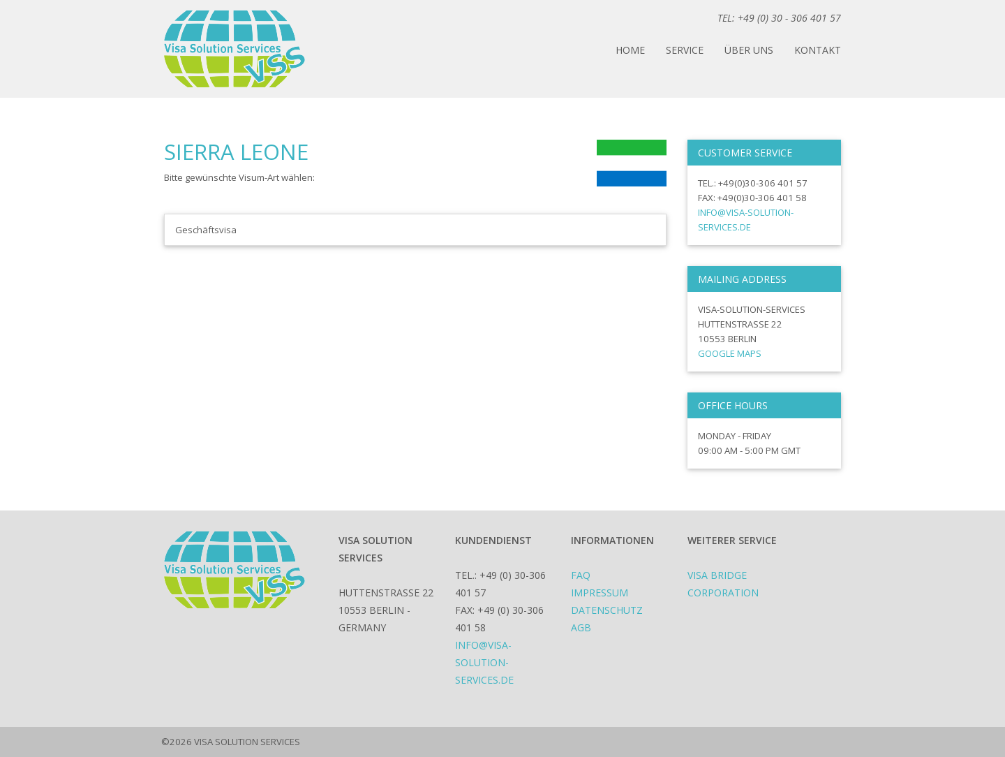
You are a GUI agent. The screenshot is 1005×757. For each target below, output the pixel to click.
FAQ (580, 575)
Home (630, 50)
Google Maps (729, 353)
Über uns (748, 50)
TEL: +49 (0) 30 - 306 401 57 (779, 17)
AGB (581, 627)
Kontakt (817, 50)
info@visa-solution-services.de (484, 662)
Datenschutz (607, 610)
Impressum (599, 592)
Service (685, 50)
